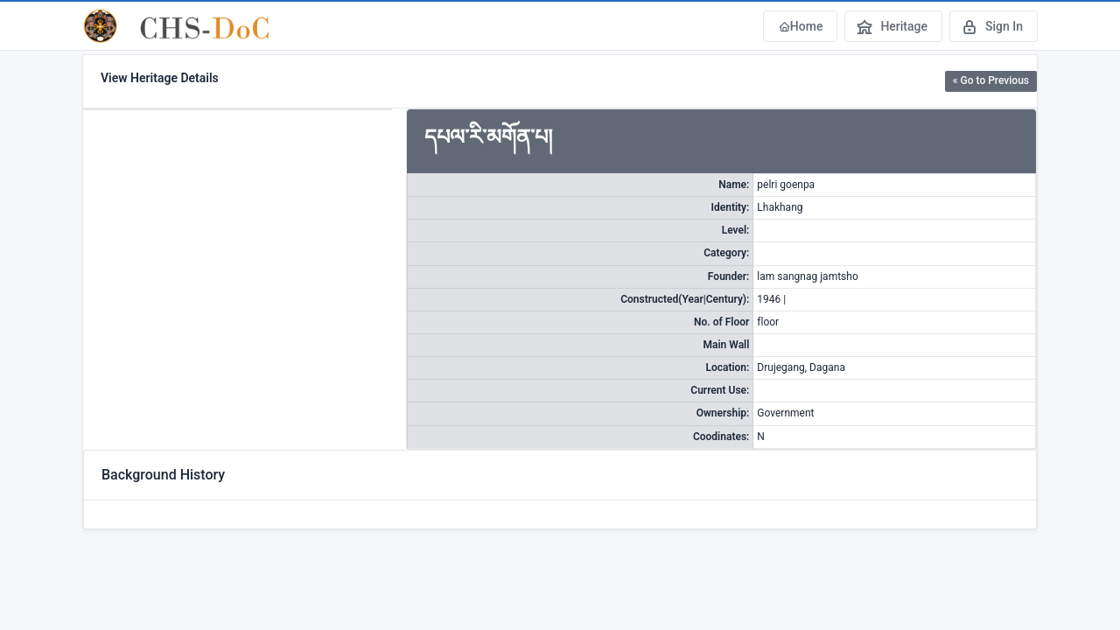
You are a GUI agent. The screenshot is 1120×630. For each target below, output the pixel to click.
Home (800, 26)
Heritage (892, 26)
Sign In (992, 26)
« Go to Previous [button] (991, 80)
